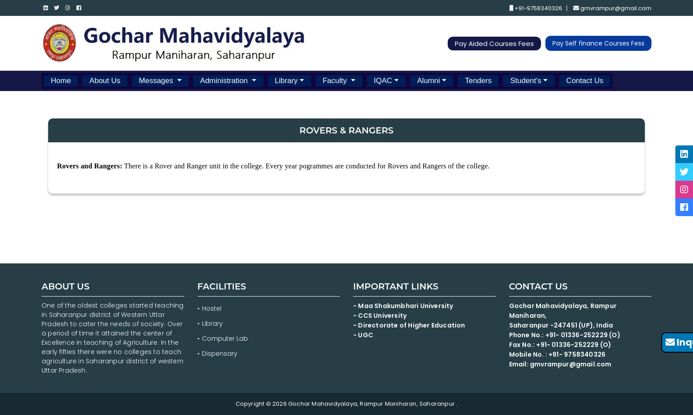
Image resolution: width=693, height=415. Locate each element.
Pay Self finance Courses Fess (598, 43)
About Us (104, 80)
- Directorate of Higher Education (410, 325)
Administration (225, 80)
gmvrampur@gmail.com (612, 8)
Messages (157, 80)
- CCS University (380, 315)
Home (61, 80)
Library (286, 80)
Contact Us (584, 80)
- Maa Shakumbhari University (404, 305)
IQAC (383, 80)
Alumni (428, 80)
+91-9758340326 (536, 8)
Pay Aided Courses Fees (494, 43)
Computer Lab (226, 338)
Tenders (478, 80)
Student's (525, 80)
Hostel (211, 308)
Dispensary (219, 353)
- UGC (363, 335)
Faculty (336, 80)
